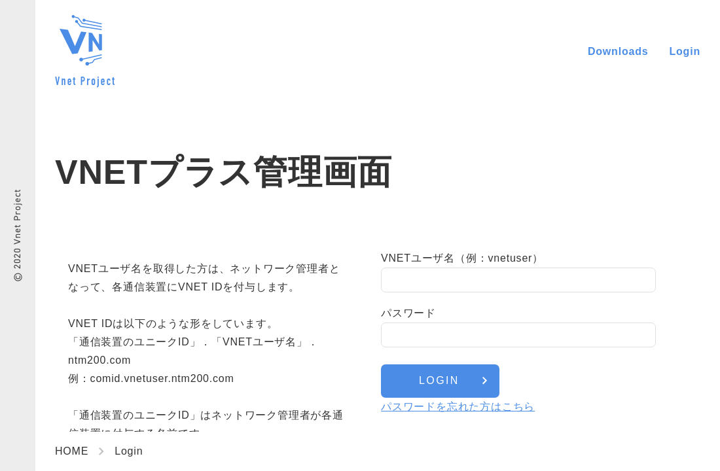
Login (684, 51)
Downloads (618, 51)
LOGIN (439, 380)
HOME (71, 451)
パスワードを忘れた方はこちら (458, 406)
